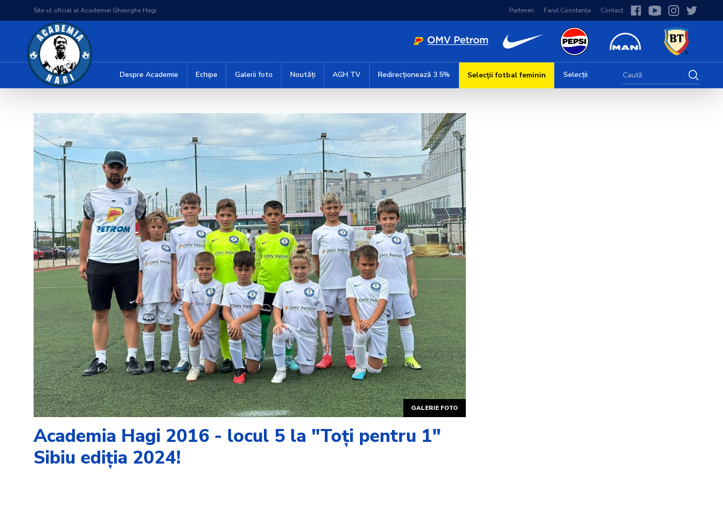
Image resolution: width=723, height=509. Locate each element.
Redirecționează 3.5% (414, 74)
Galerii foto (254, 74)
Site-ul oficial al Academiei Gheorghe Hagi (95, 10)
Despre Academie (149, 74)
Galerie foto (434, 408)
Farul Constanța (567, 10)
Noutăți (303, 74)
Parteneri (521, 10)
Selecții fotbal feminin (506, 75)
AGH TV (346, 74)
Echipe (206, 74)
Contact (612, 10)
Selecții (575, 74)
